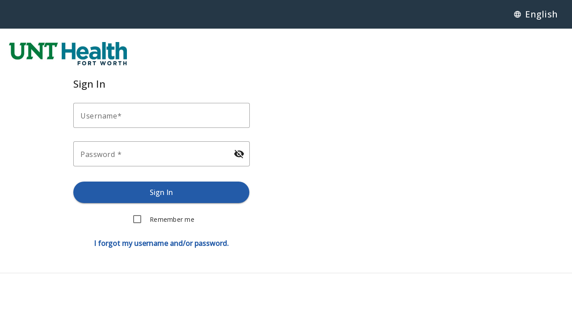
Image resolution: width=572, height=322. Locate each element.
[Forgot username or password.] (161, 243)
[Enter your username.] (164, 115)
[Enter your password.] (153, 153)
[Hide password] (238, 154)
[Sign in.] (161, 192)
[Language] (535, 14)
